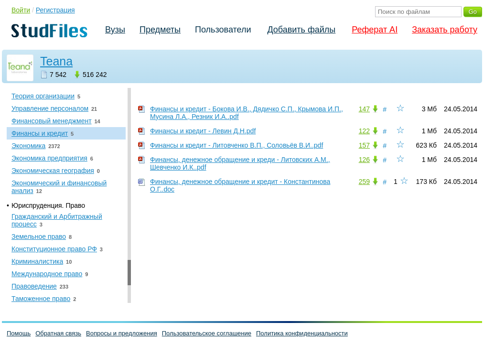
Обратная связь (58, 333)
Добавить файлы (301, 29)
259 (364, 181)
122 (364, 131)
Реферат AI (375, 29)
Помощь (19, 333)
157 (364, 145)
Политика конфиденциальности (302, 333)
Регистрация (55, 10)
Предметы (160, 29)
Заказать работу (444, 29)
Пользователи (223, 29)
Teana (56, 61)
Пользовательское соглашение (206, 333)
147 (364, 109)
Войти (20, 10)
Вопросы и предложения (121, 333)
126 (364, 159)
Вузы (115, 29)
